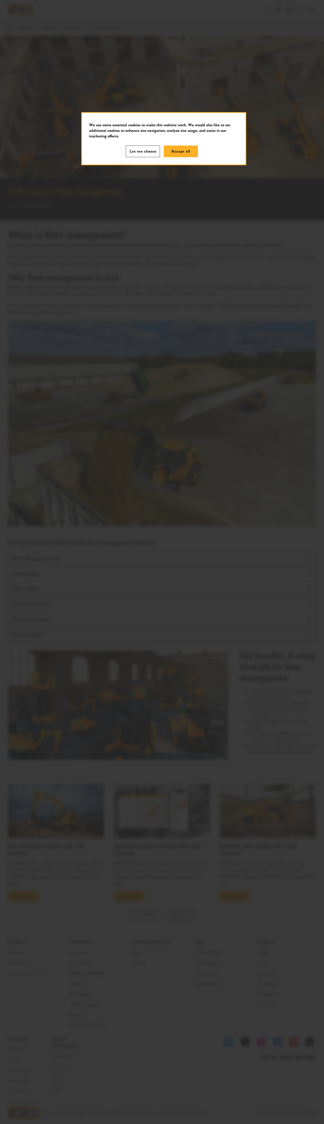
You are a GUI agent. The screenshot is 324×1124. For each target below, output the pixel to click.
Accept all (180, 151)
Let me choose (143, 151)
